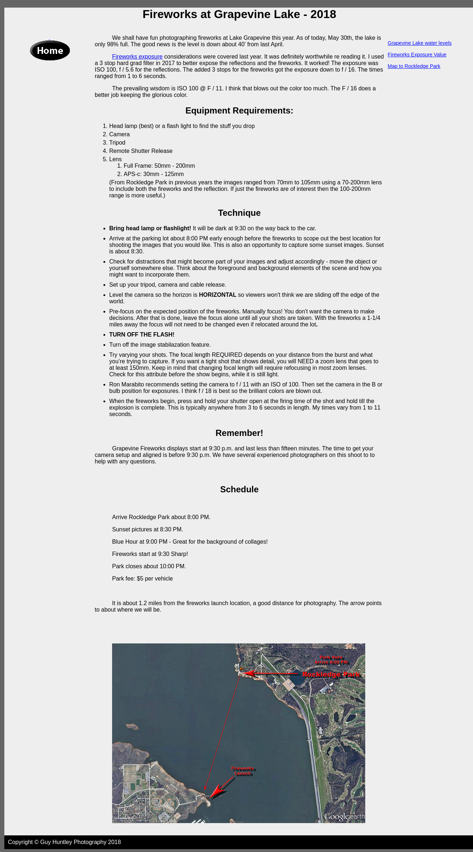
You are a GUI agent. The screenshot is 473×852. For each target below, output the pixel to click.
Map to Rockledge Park (414, 66)
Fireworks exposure (137, 56)
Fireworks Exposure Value (417, 54)
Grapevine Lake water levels (420, 43)
